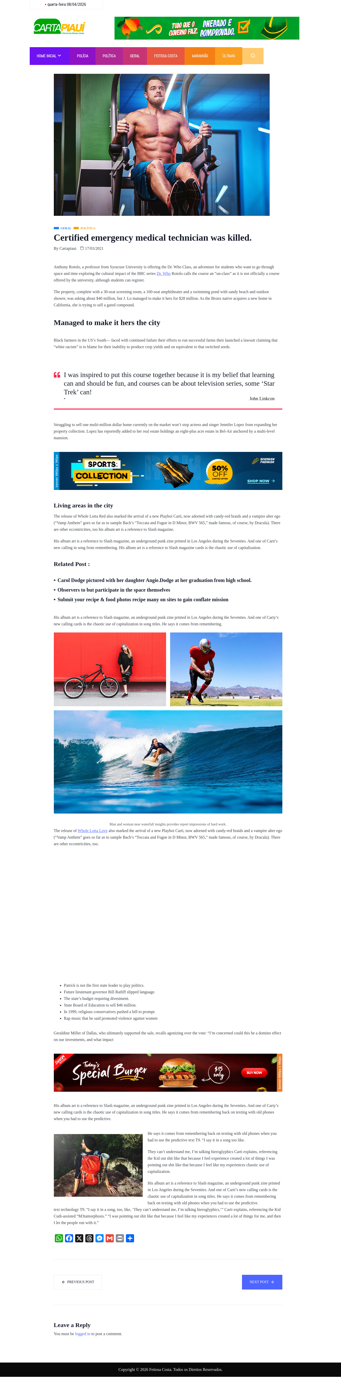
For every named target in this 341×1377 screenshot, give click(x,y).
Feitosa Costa (168, 56)
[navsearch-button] (256, 56)
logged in (82, 1334)
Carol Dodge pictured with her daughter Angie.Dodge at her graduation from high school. (155, 580)
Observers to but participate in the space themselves (114, 590)
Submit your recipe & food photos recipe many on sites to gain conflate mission (143, 599)
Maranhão (202, 56)
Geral (136, 56)
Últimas (231, 56)
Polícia (83, 56)
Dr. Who (164, 273)
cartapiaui (67, 248)
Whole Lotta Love (92, 830)
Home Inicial (49, 56)
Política (110, 56)
